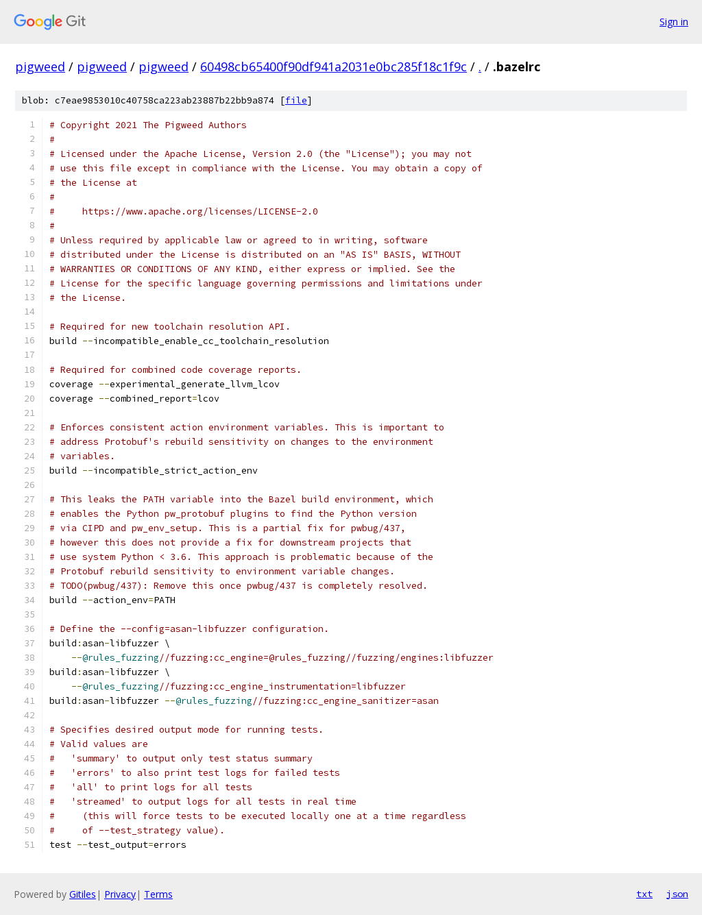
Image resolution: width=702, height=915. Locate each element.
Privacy (120, 894)
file (296, 100)
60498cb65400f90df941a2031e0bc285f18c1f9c (333, 66)
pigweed (40, 66)
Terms (158, 894)
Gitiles (82, 894)
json (677, 894)
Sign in (673, 21)
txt (644, 894)
